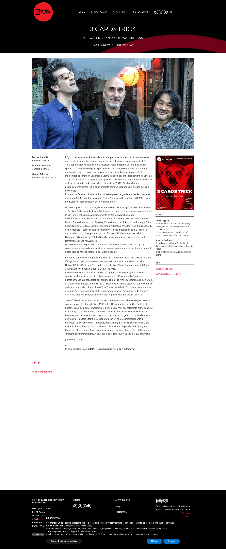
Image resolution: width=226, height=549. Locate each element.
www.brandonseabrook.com (168, 274)
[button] (170, 12)
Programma (99, 12)
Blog (82, 12)
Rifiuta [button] (154, 541)
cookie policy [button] (86, 526)
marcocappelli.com (164, 269)
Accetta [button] (171, 541)
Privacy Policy (38, 534)
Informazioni (140, 12)
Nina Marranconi (43, 371)
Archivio (119, 12)
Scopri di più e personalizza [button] (64, 541)
